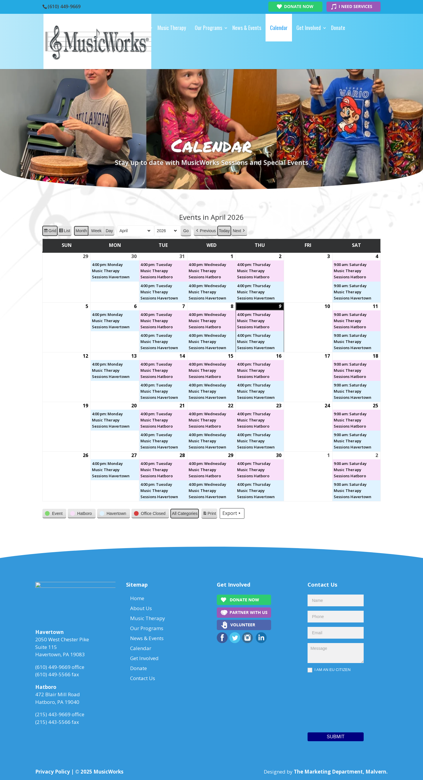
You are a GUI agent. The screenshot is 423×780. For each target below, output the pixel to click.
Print (209, 514)
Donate (338, 27)
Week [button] (96, 230)
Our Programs (208, 27)
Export (232, 513)
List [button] (64, 231)
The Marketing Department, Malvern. (341, 771)
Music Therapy (171, 27)
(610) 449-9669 (64, 6)
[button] (205, 230)
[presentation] (332, 701)
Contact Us (120, 55)
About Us (138, 27)
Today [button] (224, 230)
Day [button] (109, 230)
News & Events (246, 27)
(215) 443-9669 (52, 716)
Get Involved (308, 27)
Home (114, 27)
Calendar (279, 27)
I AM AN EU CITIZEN (329, 669)
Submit (335, 736)
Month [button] (81, 230)
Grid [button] (49, 231)
